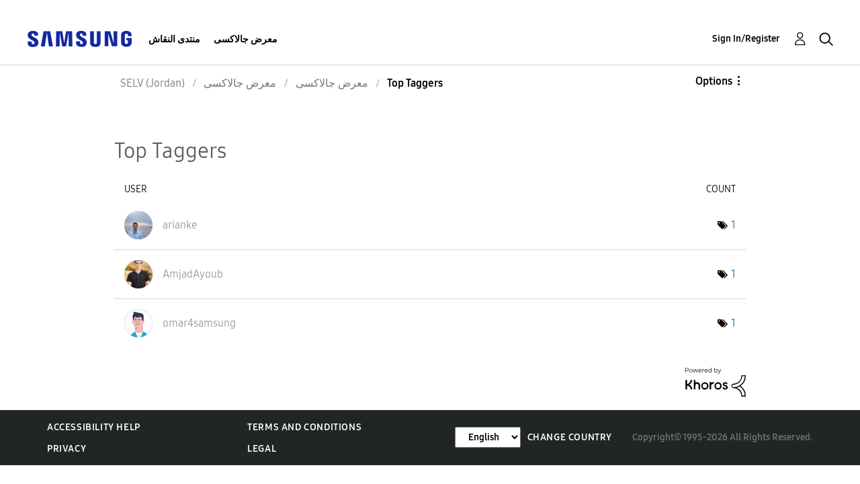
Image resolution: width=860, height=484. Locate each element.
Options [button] (713, 81)
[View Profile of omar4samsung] (199, 323)
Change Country (569, 437)
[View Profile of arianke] (180, 224)
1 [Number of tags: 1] (733, 224)
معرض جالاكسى (245, 39)
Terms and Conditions (304, 427)
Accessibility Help (93, 427)
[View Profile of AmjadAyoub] (193, 274)
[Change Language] (488, 437)
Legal (261, 448)
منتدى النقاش (174, 39)
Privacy (66, 448)
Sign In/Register (746, 38)
